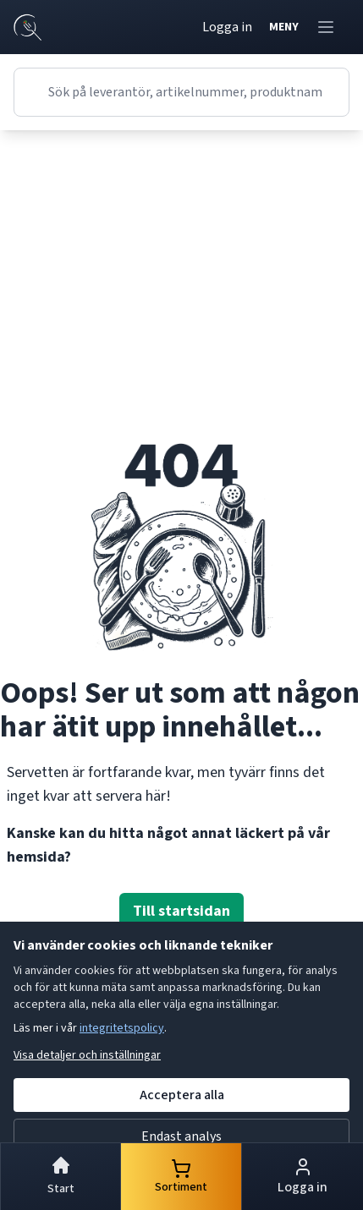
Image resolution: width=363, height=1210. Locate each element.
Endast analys (181, 1136)
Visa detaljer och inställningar (87, 1055)
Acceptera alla (182, 1095)
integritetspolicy (122, 1028)
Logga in (227, 27)
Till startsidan (181, 911)
